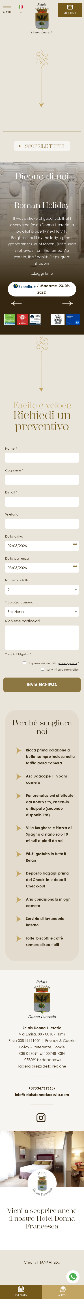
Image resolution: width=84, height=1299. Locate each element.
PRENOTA (21, 1291)
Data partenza (17, 558)
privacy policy (67, 663)
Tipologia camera (19, 602)
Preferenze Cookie (48, 1047)
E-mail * (11, 492)
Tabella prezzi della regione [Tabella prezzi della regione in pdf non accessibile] (42, 1066)
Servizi (63, 1291)
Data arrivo (14, 536)
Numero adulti (16, 580)
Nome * (11, 448)
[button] (21, 11)
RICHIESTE (70, 9)
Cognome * (14, 470)
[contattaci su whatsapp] (73, 1276)
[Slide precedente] (16, 304)
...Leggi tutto (42, 273)
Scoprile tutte (39, 145)
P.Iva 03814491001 (25, 1040)
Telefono (11, 514)
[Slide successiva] (67, 304)
